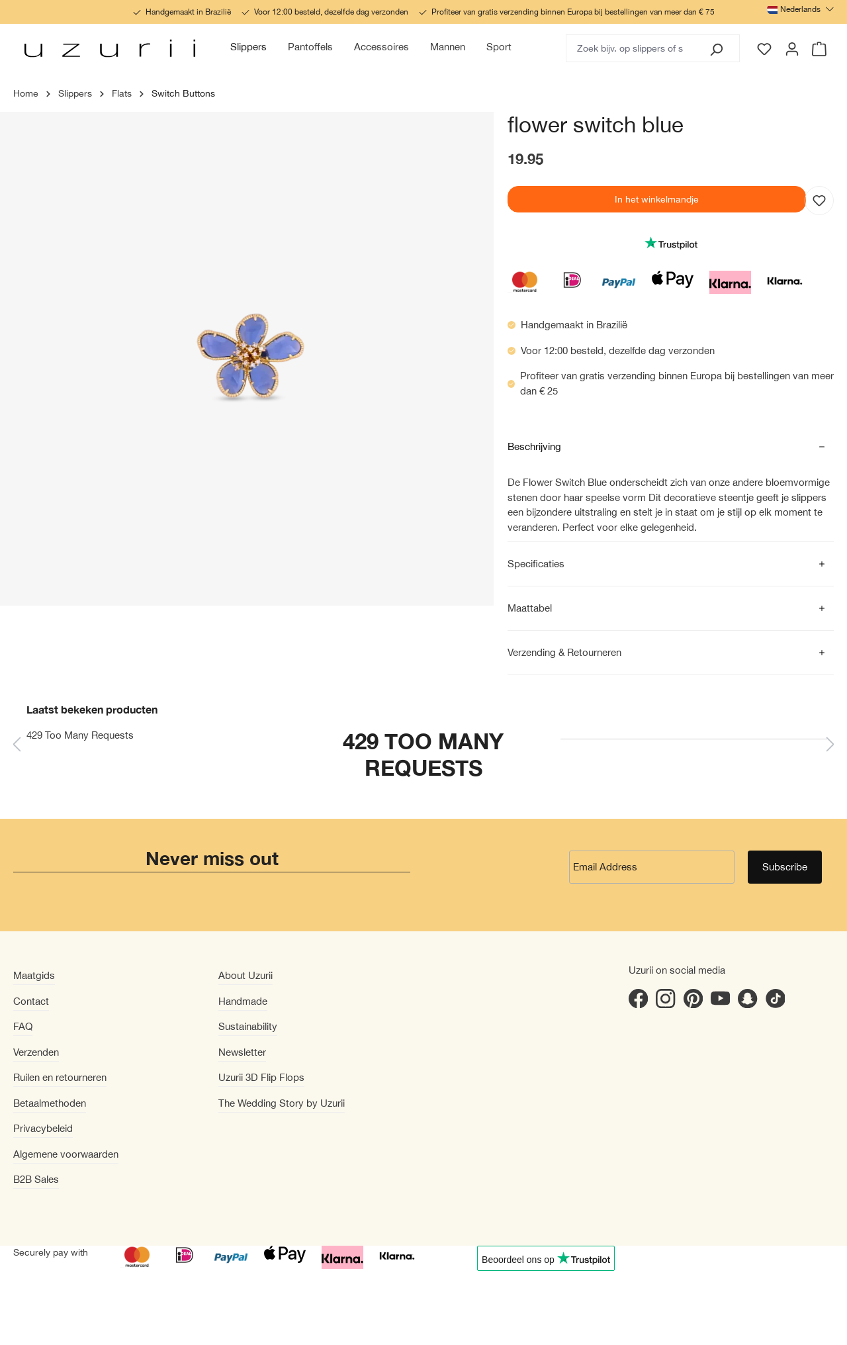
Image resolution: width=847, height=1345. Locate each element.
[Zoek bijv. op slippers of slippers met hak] (629, 48)
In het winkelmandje (657, 199)
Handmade (242, 1001)
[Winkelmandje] (820, 48)
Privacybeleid (43, 1128)
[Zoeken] (716, 48)
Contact (31, 1001)
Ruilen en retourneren (60, 1077)
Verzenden (36, 1052)
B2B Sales (36, 1179)
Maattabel (530, 608)
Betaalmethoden (49, 1103)
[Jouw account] (792, 48)
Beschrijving (534, 446)
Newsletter (242, 1052)
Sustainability (247, 1026)
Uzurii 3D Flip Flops (261, 1077)
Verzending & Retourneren (564, 652)
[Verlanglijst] (764, 48)
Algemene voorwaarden (65, 1154)
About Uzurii (245, 975)
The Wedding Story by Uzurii (281, 1103)
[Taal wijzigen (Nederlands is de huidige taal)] (800, 9)
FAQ (22, 1026)
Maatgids (34, 975)
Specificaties (536, 563)
